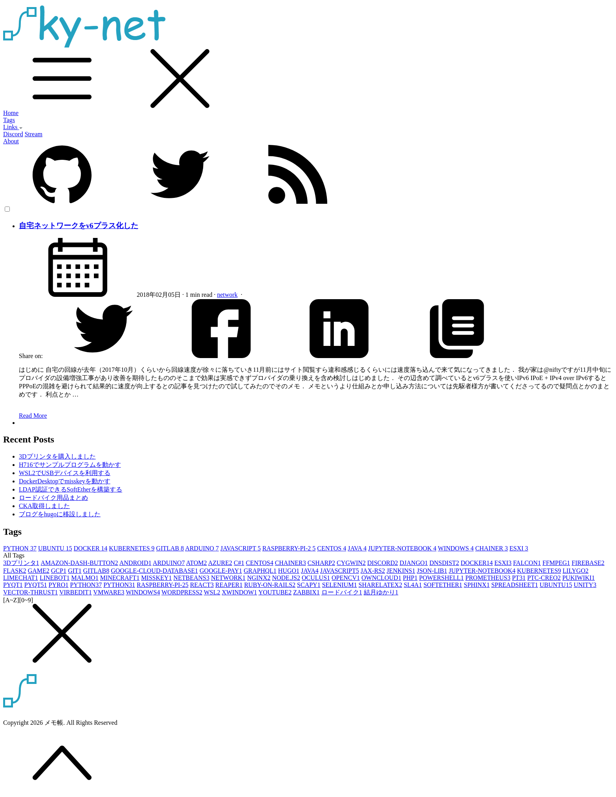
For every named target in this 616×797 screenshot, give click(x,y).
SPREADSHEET (514, 584)
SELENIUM (339, 584)
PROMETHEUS (488, 577)
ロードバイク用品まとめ (53, 497)
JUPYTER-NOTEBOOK (402, 548)
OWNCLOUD (381, 577)
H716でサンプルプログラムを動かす (70, 464)
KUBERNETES (131, 548)
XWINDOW (239, 592)
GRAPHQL (260, 570)
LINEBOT (55, 577)
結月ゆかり (381, 592)
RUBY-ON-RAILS (269, 584)
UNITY (585, 584)
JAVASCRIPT (240, 548)
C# (239, 562)
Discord (13, 134)
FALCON (527, 562)
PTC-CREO (544, 577)
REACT (202, 584)
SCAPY (309, 584)
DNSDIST (444, 562)
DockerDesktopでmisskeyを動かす (64, 481)
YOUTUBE (275, 592)
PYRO (59, 584)
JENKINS (401, 570)
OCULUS (316, 577)
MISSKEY (156, 577)
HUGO (288, 570)
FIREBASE (588, 562)
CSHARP (321, 562)
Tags (9, 120)
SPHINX (477, 584)
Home (10, 113)
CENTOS (331, 548)
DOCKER (91, 548)
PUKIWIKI (578, 577)
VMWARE (108, 592)
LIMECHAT (20, 577)
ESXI (519, 548)
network (227, 294)
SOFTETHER (443, 584)
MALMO (84, 577)
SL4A (413, 584)
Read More (33, 415)
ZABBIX (306, 592)
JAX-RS (373, 570)
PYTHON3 (119, 584)
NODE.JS (286, 577)
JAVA (357, 548)
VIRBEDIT (75, 592)
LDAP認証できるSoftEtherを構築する (70, 489)
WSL (212, 592)
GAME (39, 570)
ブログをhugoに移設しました (60, 514)
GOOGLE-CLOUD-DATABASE (154, 570)
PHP (410, 577)
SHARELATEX (380, 584)
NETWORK (228, 577)
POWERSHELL (441, 577)
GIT (75, 570)
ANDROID (135, 562)
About (11, 141)
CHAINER (491, 548)
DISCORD (382, 562)
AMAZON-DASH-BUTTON (79, 562)
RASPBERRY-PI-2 (289, 548)
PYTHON (20, 548)
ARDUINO (202, 548)
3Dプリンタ (21, 562)
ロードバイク (341, 592)
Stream (33, 134)
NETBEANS (191, 577)
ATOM (196, 562)
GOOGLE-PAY (221, 570)
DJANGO (414, 562)
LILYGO (575, 570)
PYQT (13, 584)
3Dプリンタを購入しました (57, 456)
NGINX (259, 577)
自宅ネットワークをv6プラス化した (78, 225)
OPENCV (346, 577)
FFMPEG (556, 562)
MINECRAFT (119, 577)
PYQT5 (35, 584)
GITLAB (170, 548)
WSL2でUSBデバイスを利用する (64, 473)
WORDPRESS (181, 592)
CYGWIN (351, 562)
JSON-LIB (432, 570)
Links (13, 127)
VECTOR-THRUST (30, 592)
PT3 (519, 577)
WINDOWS (456, 548)
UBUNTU (55, 548)
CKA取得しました (44, 506)
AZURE (220, 562)
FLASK (14, 570)
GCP (58, 570)
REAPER (228, 584)
